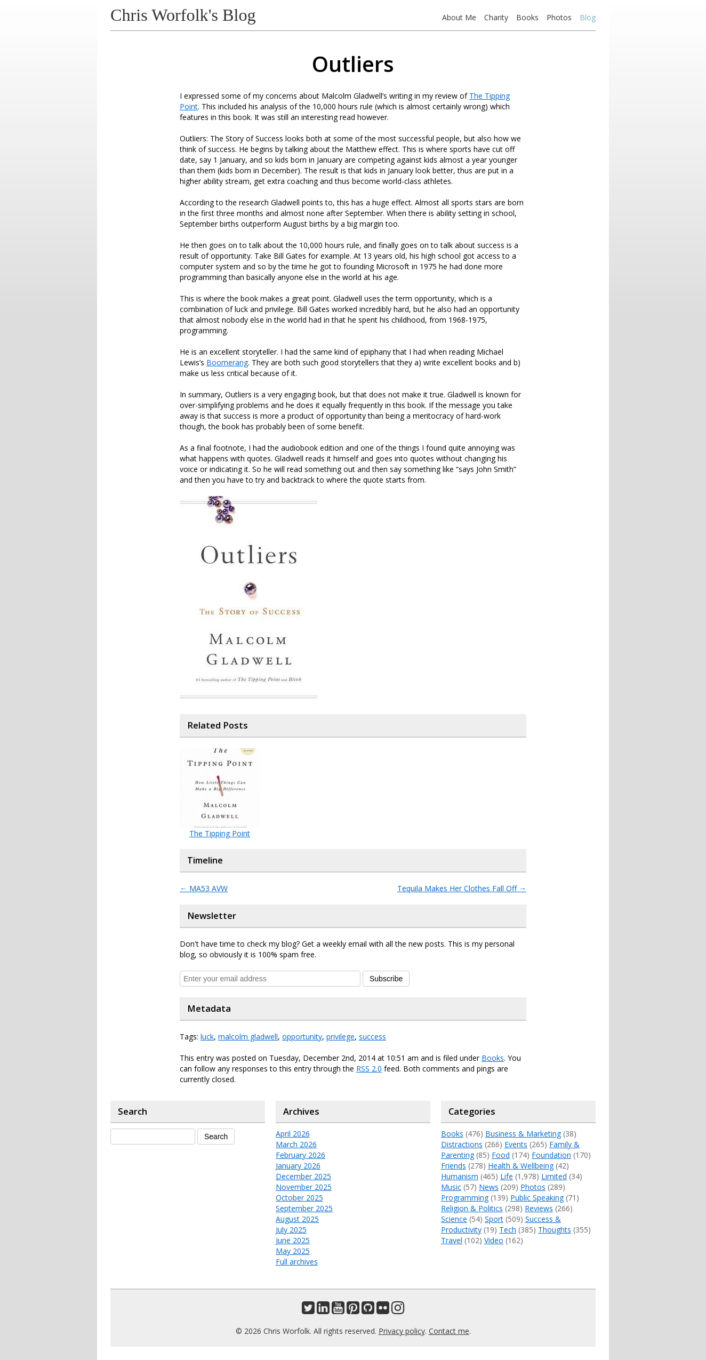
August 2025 (297, 1219)
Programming (464, 1198)
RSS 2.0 (369, 1068)
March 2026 (296, 1144)
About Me (459, 17)
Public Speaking (537, 1198)
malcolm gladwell (248, 1036)
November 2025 (304, 1187)
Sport (494, 1219)
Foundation (551, 1155)
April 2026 (293, 1134)
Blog (588, 17)
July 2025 (291, 1230)
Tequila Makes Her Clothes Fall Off (461, 888)
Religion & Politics (472, 1208)
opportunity (302, 1036)
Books (527, 17)
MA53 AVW (204, 888)
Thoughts (554, 1230)
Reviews (539, 1208)
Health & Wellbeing (520, 1166)
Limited (554, 1176)
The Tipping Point (219, 833)
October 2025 (299, 1198)
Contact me (449, 1331)
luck (207, 1036)
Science (454, 1219)
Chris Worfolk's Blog (183, 15)
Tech (507, 1230)
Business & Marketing (523, 1134)
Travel (451, 1240)
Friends (453, 1166)
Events (515, 1144)
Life (506, 1176)
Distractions (462, 1144)
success (372, 1036)
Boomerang (227, 362)
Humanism (459, 1176)
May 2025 (293, 1251)
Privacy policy (402, 1331)
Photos (559, 17)
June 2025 (293, 1240)
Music (451, 1187)
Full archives (297, 1262)
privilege (340, 1036)
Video (493, 1240)
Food (501, 1155)
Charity (496, 17)
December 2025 (303, 1176)
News (489, 1187)
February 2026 (300, 1155)
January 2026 (298, 1166)
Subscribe (386, 978)
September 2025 (304, 1208)
